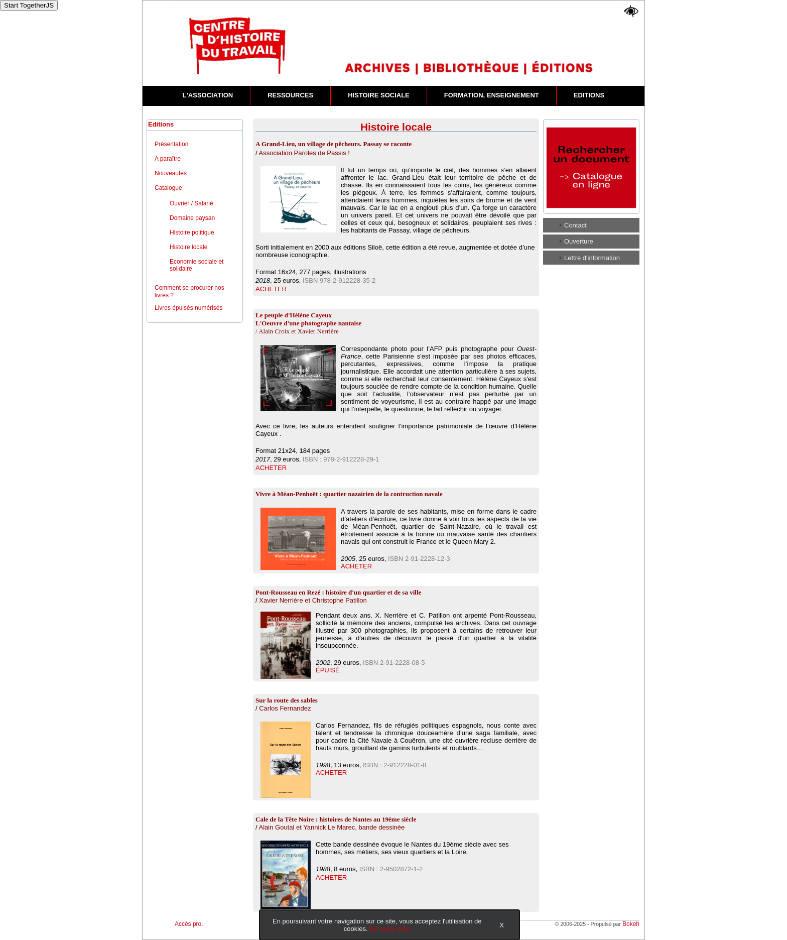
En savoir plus (390, 928)
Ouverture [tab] (574, 241)
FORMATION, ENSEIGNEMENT (491, 95)
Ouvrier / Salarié (191, 203)
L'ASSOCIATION (208, 95)
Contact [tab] (571, 225)
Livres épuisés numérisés (188, 307)
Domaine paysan (192, 217)
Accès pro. (189, 923)
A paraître (168, 158)
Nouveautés (171, 173)
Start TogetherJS (29, 5)
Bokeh (630, 923)
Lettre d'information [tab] (588, 258)
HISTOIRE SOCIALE (379, 95)
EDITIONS (589, 95)
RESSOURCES (290, 95)
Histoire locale (188, 247)
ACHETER (271, 289)
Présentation (171, 144)
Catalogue (168, 187)
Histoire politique (192, 232)
